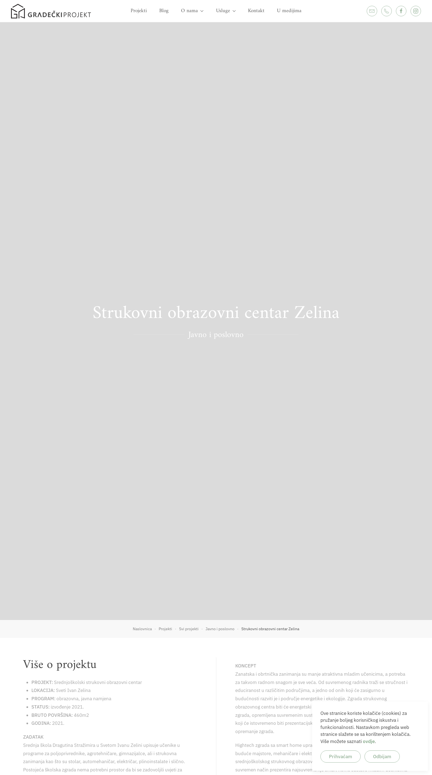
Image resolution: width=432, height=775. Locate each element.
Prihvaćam (340, 756)
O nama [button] (192, 10)
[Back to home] (51, 11)
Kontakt (256, 10)
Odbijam (382, 756)
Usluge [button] (226, 10)
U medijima (289, 10)
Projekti (139, 10)
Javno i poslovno (216, 335)
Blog (164, 10)
